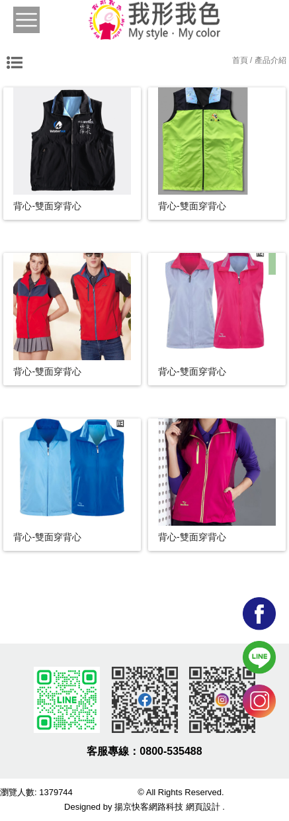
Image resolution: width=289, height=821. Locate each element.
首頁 (240, 60)
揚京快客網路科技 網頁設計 (167, 807)
